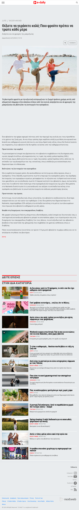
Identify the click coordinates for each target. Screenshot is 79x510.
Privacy (32, 498)
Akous (4, 504)
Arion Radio (41, 501)
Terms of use (39, 498)
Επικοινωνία (5, 498)
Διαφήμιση (13, 498)
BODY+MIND (15, 20)
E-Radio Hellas (12, 501)
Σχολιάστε (73, 42)
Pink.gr (4, 501)
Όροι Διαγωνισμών (22, 498)
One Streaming (32, 501)
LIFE (4, 20)
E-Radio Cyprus (21, 501)
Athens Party (50, 501)
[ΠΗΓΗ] (4, 237)
